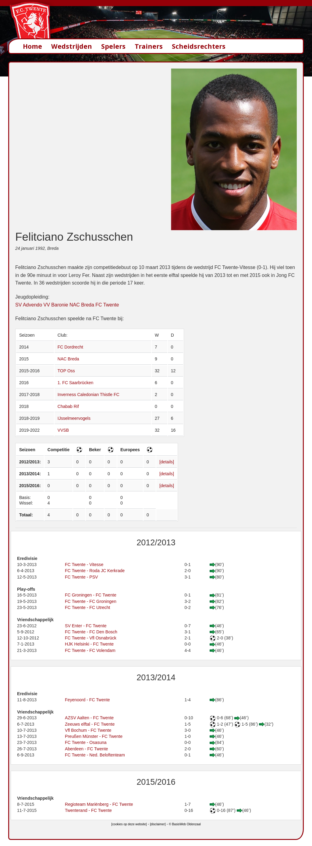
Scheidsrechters (198, 46)
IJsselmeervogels (74, 418)
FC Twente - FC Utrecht (87, 607)
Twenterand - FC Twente (88, 810)
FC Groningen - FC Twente (90, 595)
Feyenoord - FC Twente (87, 699)
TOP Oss (66, 370)
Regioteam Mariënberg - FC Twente (99, 804)
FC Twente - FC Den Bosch (91, 631)
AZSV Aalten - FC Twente (89, 717)
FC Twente (107, 304)
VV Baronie (56, 304)
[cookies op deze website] (129, 824)
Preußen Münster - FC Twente (93, 736)
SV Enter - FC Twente (86, 625)
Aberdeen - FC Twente (86, 748)
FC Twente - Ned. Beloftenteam (95, 754)
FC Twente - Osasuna (86, 742)
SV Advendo (28, 304)
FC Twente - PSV (81, 577)
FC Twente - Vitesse (84, 564)
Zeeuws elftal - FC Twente (90, 724)
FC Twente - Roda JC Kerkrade (95, 570)
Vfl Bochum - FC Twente (88, 730)
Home (32, 46)
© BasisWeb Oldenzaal (184, 824)
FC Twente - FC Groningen (90, 601)
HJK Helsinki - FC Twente (89, 644)
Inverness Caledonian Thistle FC (88, 394)
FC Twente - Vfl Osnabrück (90, 637)
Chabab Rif (68, 406)
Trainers (149, 46)
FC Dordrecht (70, 347)
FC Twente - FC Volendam (90, 650)
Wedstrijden (71, 46)
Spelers (113, 46)
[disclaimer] (157, 824)
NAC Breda (81, 304)
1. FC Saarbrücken (76, 382)
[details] (166, 461)
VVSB (63, 430)
